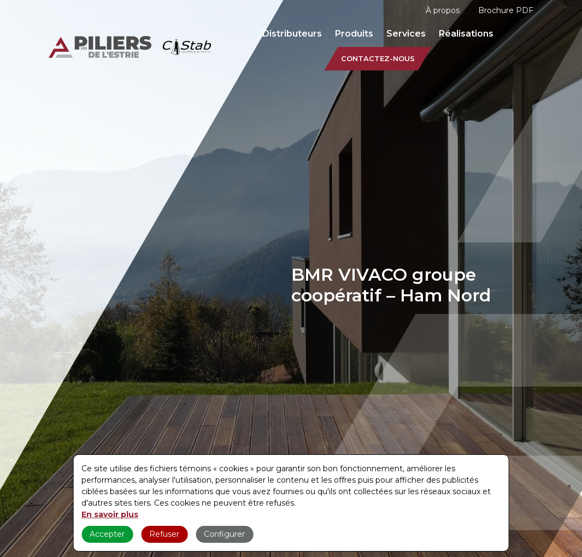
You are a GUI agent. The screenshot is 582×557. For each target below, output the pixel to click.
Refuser (164, 534)
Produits (354, 33)
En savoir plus (109, 514)
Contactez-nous (378, 58)
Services (406, 33)
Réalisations (466, 33)
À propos (443, 10)
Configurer (224, 534)
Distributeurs (292, 33)
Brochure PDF (505, 10)
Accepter (107, 534)
